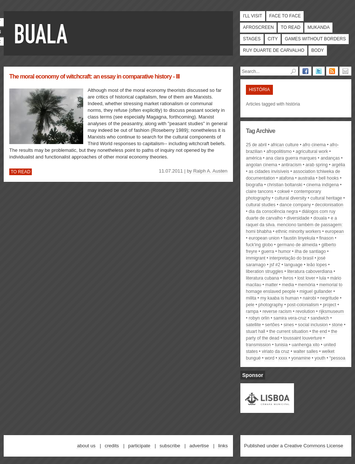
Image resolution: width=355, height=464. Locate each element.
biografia (254, 184)
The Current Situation (288, 331)
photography (270, 304)
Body (317, 50)
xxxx (282, 358)
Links (223, 445)
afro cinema (314, 144)
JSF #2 (275, 264)
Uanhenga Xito (306, 344)
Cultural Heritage (326, 198)
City (273, 38)
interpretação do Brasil (292, 258)
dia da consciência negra (273, 211)
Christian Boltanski (284, 184)
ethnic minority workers (298, 231)
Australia (306, 178)
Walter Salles (306, 351)
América (254, 158)
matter (271, 284)
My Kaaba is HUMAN (279, 298)
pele (250, 304)
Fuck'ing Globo (259, 244)
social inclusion (313, 324)
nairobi (309, 298)
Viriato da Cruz (276, 351)
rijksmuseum (331, 311)
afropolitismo (279, 151)
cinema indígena (322, 184)
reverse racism (277, 311)
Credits (112, 445)
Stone (337, 324)
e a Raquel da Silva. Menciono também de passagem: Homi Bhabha (294, 225)
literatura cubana (262, 278)
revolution (305, 311)
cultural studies (260, 204)
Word (269, 358)
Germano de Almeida (297, 244)
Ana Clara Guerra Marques (291, 158)
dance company (295, 204)
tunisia (281, 344)
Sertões (272, 324)
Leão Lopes (317, 264)
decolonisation (329, 204)
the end (319, 331)
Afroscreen (258, 27)
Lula (322, 278)
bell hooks (329, 178)
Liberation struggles (264, 271)
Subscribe (170, 445)
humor (284, 251)
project (329, 304)
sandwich (320, 318)
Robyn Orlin (259, 318)
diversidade (298, 218)
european (334, 231)
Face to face (285, 16)
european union (264, 238)
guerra (267, 251)
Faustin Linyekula (299, 238)
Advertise (199, 445)
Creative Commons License (313, 445)
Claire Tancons (259, 191)
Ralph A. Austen (210, 171)
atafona (286, 178)
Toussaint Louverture (302, 338)
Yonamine (301, 358)
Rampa (252, 311)
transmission (258, 344)
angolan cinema (261, 164)
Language (293, 264)
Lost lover (306, 278)
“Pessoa (337, 358)
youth (320, 358)
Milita (251, 298)
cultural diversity (291, 198)
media (288, 284)
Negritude (329, 298)
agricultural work (312, 151)
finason (326, 238)
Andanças (330, 158)
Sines (289, 324)
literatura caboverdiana (309, 271)
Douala (320, 218)
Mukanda (318, 27)
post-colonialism (303, 304)
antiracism (291, 164)
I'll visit (252, 16)
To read (290, 27)
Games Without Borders (315, 38)
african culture (284, 144)
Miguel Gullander (316, 291)
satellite (253, 324)
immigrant (256, 258)
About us (86, 445)
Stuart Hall (255, 331)
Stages (252, 38)
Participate (139, 445)
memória (306, 284)
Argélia (338, 164)
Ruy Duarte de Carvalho (273, 50)
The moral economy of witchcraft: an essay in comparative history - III (94, 76)
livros (288, 278)
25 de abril (256, 144)
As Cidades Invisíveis (269, 171)
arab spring (316, 164)
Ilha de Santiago (310, 251)
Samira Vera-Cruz (289, 318)
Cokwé (283, 191)
